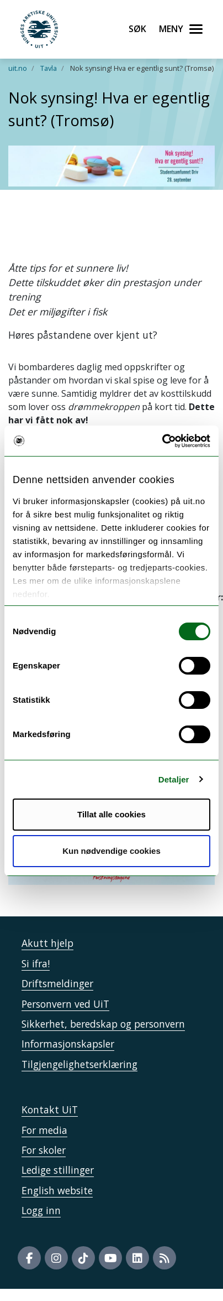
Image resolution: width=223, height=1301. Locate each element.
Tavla (48, 68)
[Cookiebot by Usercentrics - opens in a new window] (162, 441)
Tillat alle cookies (111, 814)
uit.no (17, 68)
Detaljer (173, 779)
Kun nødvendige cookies (111, 851)
